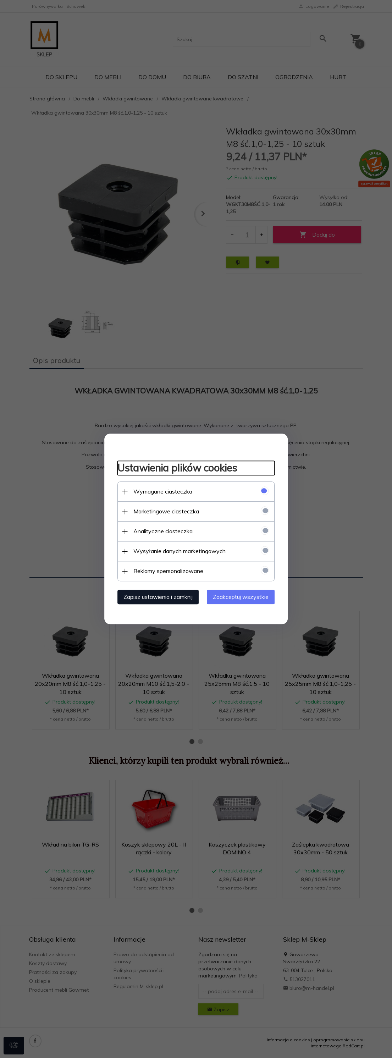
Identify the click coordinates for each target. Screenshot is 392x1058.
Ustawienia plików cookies (174, 467)
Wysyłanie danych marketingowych (177, 551)
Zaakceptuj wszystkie (244, 596)
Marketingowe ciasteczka (163, 511)
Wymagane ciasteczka (160, 491)
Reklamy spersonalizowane (165, 570)
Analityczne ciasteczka (160, 531)
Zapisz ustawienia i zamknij (155, 596)
